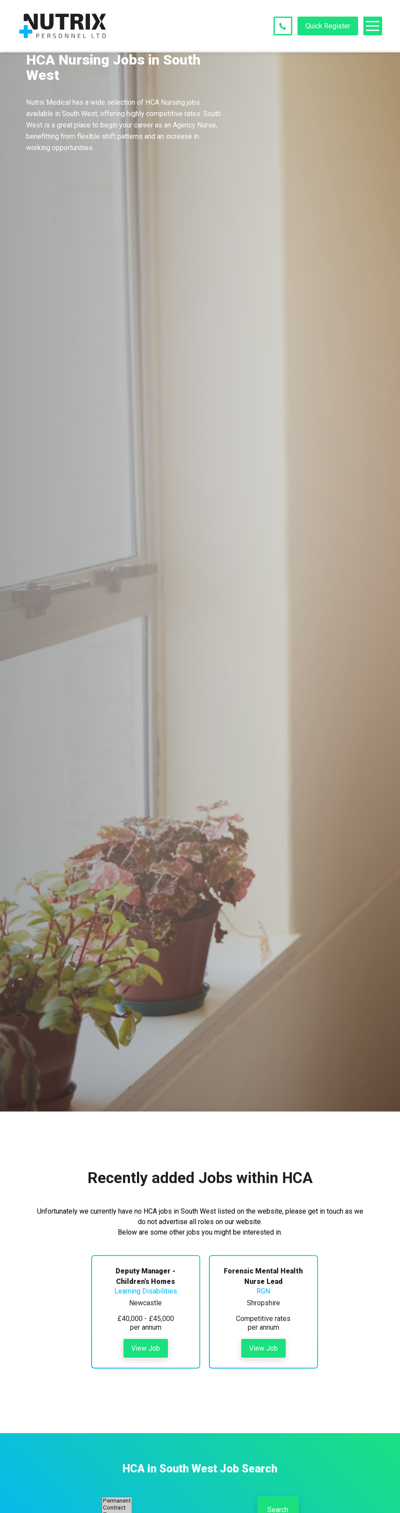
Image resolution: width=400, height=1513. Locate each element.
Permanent (117, 1500)
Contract (117, 1507)
